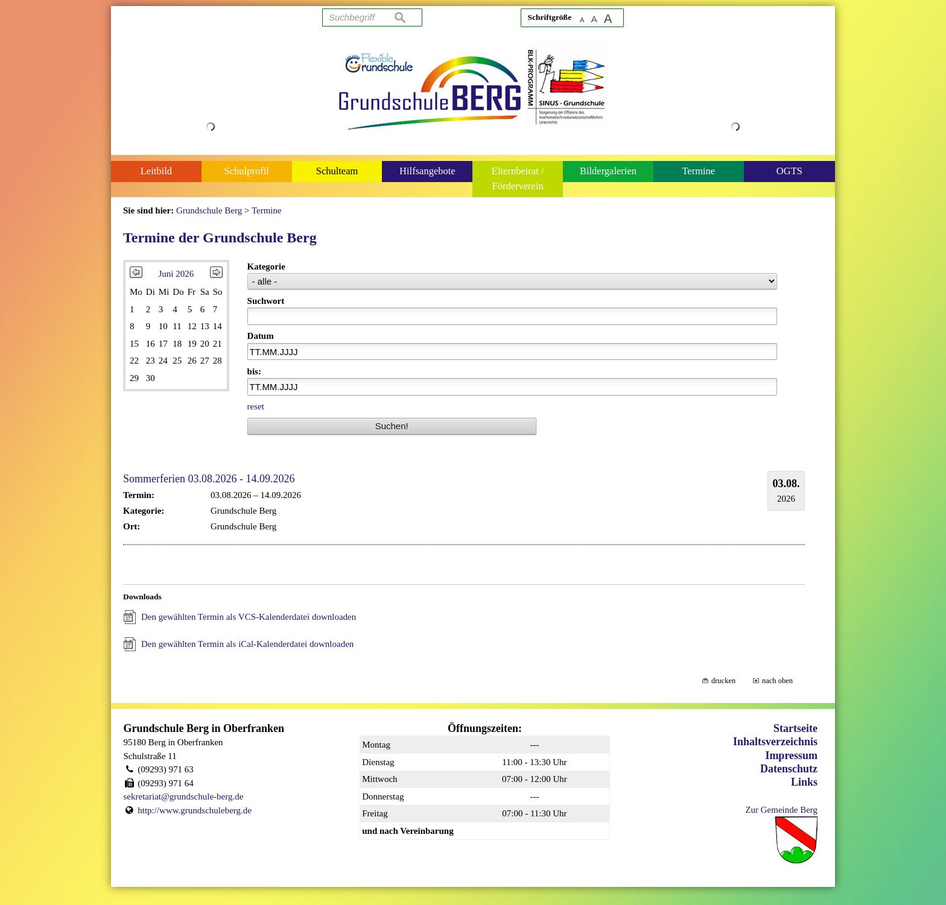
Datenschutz (788, 769)
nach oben (777, 680)
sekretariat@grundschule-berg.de (184, 796)
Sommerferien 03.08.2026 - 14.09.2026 (208, 479)
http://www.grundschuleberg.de (195, 810)
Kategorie (266, 266)
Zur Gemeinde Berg (781, 810)
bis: (254, 371)
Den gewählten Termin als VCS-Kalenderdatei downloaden (248, 617)
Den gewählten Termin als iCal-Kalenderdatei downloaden (247, 644)
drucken (723, 680)
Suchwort (266, 301)
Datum (260, 336)
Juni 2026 (176, 274)
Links (804, 782)
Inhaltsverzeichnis (775, 742)
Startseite (795, 728)
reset (255, 406)
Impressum (791, 755)
